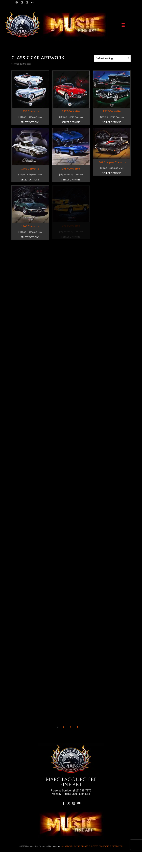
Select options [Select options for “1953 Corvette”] (30, 122)
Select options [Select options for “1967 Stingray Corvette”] (111, 173)
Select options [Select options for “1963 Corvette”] (30, 179)
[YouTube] (79, 803)
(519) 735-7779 (82, 790)
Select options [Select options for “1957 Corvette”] (70, 122)
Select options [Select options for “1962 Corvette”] (111, 122)
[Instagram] (73, 803)
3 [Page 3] (70, 727)
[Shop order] (112, 58)
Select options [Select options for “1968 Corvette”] (30, 237)
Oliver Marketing (54, 846)
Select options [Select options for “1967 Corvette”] (70, 179)
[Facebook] (63, 803)
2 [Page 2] (63, 727)
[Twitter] (68, 803)
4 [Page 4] (77, 727)
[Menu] (123, 25)
